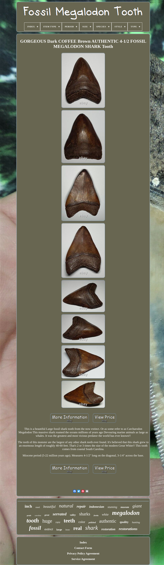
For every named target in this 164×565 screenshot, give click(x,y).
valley (73, 515)
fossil (35, 528)
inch (28, 506)
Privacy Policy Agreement (83, 553)
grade (29, 515)
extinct (49, 529)
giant (137, 505)
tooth (33, 520)
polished (92, 522)
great (47, 515)
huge (47, 521)
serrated (59, 514)
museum (124, 507)
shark (91, 528)
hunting (136, 522)
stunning (112, 507)
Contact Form (83, 548)
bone (67, 529)
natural (66, 505)
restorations (128, 529)
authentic (107, 521)
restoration (108, 529)
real (77, 528)
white (105, 514)
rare (58, 522)
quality (124, 522)
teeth (69, 521)
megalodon (125, 513)
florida (96, 515)
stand (37, 507)
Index (83, 542)
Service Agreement (83, 559)
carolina (38, 515)
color (81, 522)
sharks (84, 514)
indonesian (96, 506)
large (59, 529)
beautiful (49, 506)
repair (81, 506)
